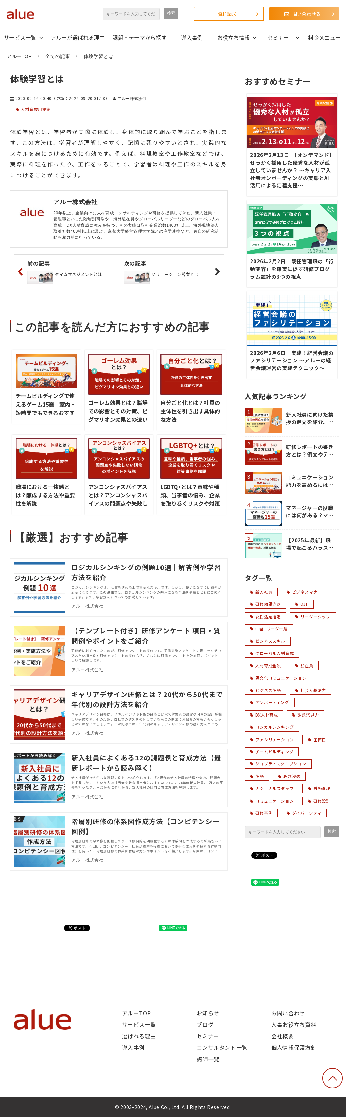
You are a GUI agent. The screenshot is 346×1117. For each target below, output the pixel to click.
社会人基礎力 (310, 690)
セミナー (278, 37)
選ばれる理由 (139, 1036)
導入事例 (192, 37)
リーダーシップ (312, 616)
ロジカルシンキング (272, 727)
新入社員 (261, 592)
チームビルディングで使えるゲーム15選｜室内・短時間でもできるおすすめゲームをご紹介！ (46, 408)
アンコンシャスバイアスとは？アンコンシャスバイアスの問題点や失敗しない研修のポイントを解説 (118, 503)
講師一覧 (208, 1059)
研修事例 (261, 813)
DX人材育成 (264, 715)
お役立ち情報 (233, 37)
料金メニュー (324, 37)
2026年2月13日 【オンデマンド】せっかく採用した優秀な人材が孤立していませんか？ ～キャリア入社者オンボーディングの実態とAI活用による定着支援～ (291, 170)
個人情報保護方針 (293, 1047)
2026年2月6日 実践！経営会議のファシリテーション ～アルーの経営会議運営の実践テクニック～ (292, 360)
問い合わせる (306, 13)
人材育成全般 (265, 665)
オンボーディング (269, 702)
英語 (257, 776)
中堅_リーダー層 (269, 628)
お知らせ (208, 1013)
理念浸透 (289, 776)
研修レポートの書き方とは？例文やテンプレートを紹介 (310, 451)
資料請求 (227, 13)
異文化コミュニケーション (278, 678)
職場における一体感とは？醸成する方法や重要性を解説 (45, 495)
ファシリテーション (272, 739)
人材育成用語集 (36, 109)
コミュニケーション (272, 801)
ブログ (205, 1024)
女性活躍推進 (265, 616)
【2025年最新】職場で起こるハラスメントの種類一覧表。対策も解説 (310, 544)
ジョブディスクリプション (278, 764)
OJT (301, 604)
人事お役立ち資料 (293, 1024)
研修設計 (319, 801)
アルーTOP (19, 56)
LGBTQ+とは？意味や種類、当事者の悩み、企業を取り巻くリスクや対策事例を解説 (190, 499)
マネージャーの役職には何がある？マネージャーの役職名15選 (310, 511)
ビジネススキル (267, 641)
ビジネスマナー (304, 592)
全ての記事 (57, 56)
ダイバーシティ (304, 813)
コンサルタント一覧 (222, 1047)
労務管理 (319, 788)
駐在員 (304, 665)
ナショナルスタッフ (272, 788)
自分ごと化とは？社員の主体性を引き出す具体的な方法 (190, 410)
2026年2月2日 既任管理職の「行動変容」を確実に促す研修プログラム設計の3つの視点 (292, 269)
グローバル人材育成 (272, 653)
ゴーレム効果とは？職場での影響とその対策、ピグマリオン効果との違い (118, 410)
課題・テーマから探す (140, 37)
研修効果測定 (265, 604)
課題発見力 (305, 715)
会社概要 (282, 1036)
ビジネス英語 (265, 690)
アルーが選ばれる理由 (78, 37)
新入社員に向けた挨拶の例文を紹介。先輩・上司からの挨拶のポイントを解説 (310, 418)
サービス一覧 (20, 37)
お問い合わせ (288, 1013)
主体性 (317, 739)
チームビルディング (271, 751)
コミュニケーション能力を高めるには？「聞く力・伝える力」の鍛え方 (310, 481)
